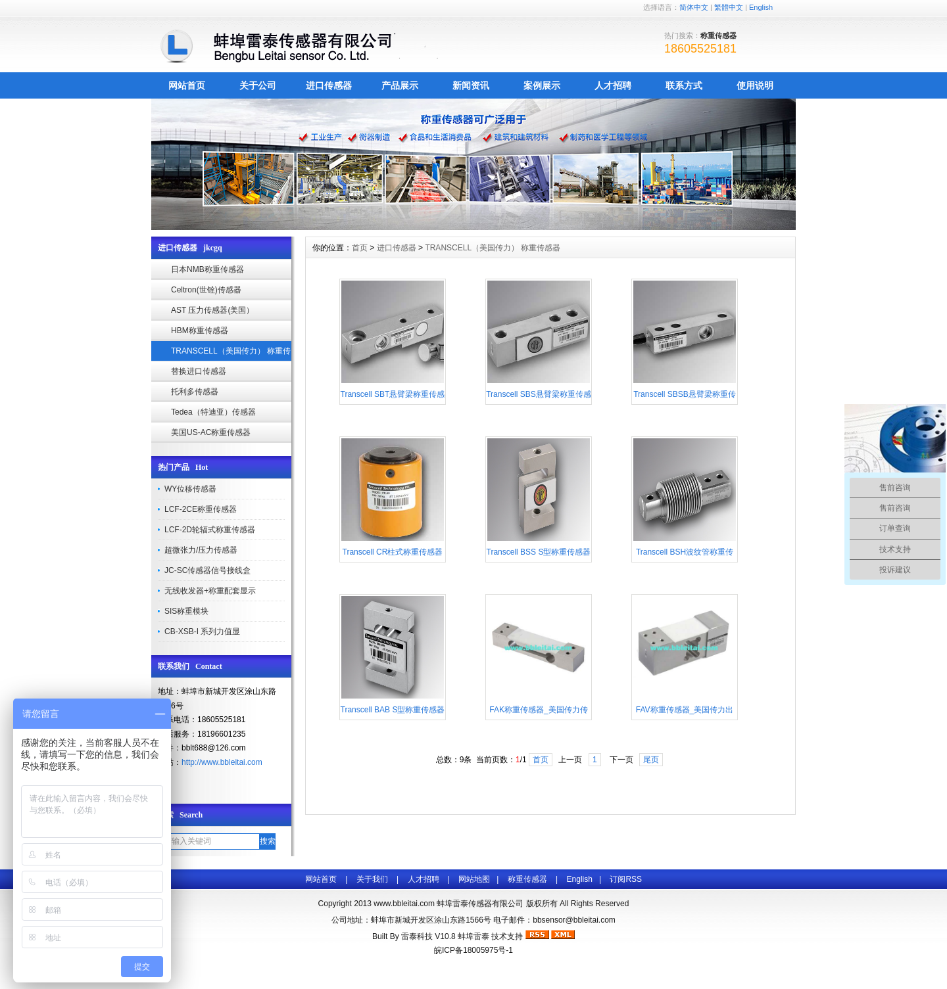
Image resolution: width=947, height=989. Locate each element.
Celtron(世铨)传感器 (206, 289)
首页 (360, 247)
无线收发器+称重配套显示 (210, 590)
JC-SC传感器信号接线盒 (207, 570)
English (761, 7)
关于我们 (372, 879)
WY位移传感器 (190, 489)
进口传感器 (329, 85)
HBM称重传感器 (199, 330)
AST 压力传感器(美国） (212, 310)
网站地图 (474, 879)
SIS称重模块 (186, 611)
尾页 (651, 759)
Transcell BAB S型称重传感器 (393, 709)
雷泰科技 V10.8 (429, 936)
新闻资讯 (470, 85)
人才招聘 (613, 85)
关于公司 (257, 85)
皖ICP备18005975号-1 (473, 950)
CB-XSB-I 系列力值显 (202, 631)
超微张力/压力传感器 (200, 550)
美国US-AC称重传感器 (211, 432)
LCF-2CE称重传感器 (200, 509)
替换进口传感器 (198, 371)
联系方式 (684, 85)
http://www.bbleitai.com (222, 762)
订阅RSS (626, 879)
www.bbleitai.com (404, 903)
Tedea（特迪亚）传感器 (213, 412)
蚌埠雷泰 (473, 936)
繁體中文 (728, 7)
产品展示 (399, 85)
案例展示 (541, 85)
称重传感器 (527, 879)
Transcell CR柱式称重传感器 (393, 552)
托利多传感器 (194, 391)
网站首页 (186, 85)
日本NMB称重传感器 (207, 269)
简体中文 (693, 7)
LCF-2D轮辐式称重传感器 (209, 529)
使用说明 (755, 85)
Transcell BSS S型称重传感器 (539, 552)
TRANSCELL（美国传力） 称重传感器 (231, 353)
